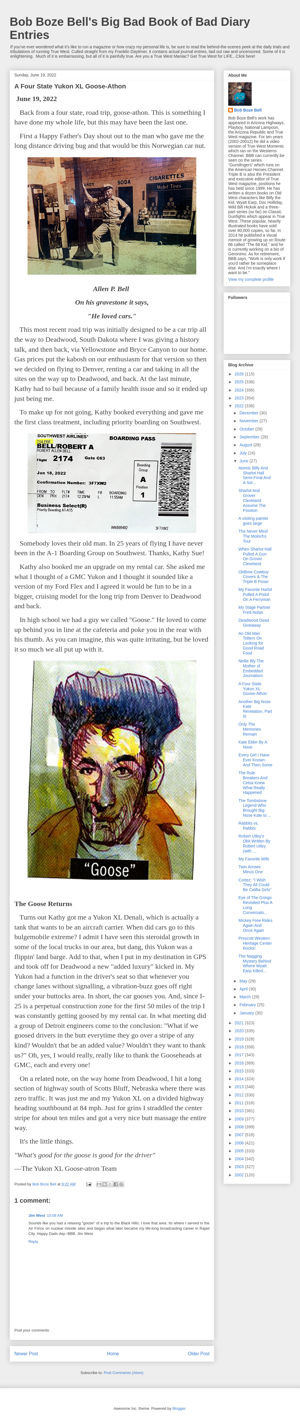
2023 (240, 398)
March (245, 996)
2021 (240, 1023)
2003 (240, 1166)
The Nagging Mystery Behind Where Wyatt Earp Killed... (254, 963)
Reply (33, 1241)
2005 (240, 1151)
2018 (240, 1047)
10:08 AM (55, 1215)
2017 (240, 1054)
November (249, 420)
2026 (240, 374)
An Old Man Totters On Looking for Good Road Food (251, 643)
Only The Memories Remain (249, 729)
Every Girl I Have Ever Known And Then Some (255, 760)
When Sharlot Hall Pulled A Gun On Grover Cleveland (255, 556)
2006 (240, 1143)
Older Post (198, 1353)
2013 (240, 1086)
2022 (240, 406)
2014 (240, 1078)
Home (113, 1353)
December (249, 413)
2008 (240, 1127)
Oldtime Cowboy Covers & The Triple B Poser (253, 577)
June (244, 461)
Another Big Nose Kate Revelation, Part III (255, 709)
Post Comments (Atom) (123, 1373)
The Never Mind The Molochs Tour (253, 536)
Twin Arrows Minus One (250, 869)
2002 (240, 1175)
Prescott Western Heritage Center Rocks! (255, 943)
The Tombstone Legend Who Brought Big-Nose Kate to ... (254, 808)
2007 (240, 1134)
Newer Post (26, 1353)
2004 (240, 1158)
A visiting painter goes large (253, 521)
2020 (240, 1030)
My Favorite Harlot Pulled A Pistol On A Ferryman (255, 594)
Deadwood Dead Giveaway (253, 623)
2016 (240, 1063)
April (244, 989)
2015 (240, 1071)
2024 (240, 390)
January (247, 1013)
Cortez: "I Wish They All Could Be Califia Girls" (255, 885)
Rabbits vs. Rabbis (248, 826)
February (248, 1004)
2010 (240, 1110)
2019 (240, 1039)
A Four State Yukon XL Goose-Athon (252, 688)
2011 (240, 1103)
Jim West (36, 1215)
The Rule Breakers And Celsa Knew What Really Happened (252, 782)
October (247, 429)
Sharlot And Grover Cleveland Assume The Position (252, 500)
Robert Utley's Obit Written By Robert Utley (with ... (254, 843)
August (246, 444)
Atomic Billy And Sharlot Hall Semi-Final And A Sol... (254, 475)
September (249, 437)
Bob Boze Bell (248, 110)
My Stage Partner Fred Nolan (254, 610)
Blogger (178, 1408)
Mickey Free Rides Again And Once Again (255, 925)
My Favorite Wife (253, 859)
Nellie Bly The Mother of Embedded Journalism (251, 668)
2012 (240, 1095)
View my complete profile (251, 279)
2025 (240, 382)
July (243, 453)
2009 (240, 1119)
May (243, 981)
